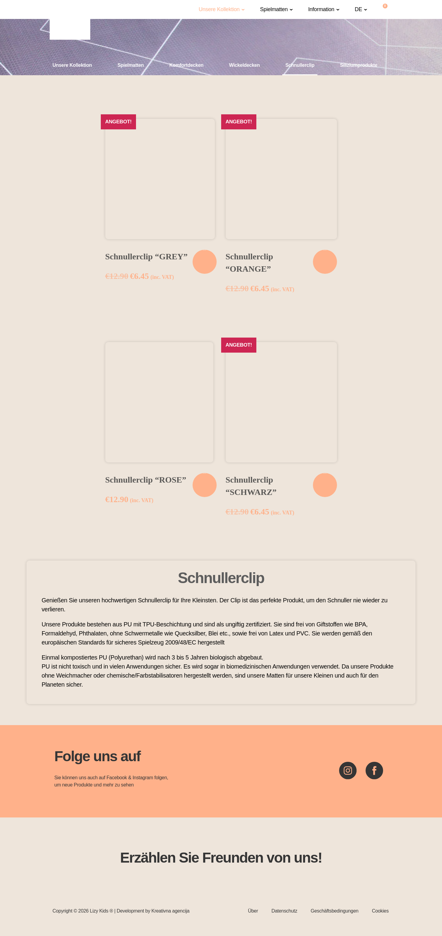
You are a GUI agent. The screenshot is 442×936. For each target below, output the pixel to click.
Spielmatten (274, 9)
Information (321, 9)
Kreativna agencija (170, 910)
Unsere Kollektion (219, 9)
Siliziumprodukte (358, 65)
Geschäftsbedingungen (335, 910)
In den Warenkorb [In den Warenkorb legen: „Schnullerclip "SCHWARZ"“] (324, 473)
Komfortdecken (186, 65)
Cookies (380, 910)
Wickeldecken (244, 65)
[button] (222, 9)
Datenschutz (284, 910)
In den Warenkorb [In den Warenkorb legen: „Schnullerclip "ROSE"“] (204, 473)
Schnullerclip (299, 65)
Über (253, 910)
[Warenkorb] (385, 9)
